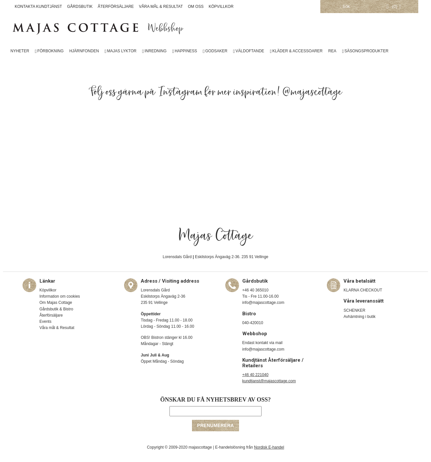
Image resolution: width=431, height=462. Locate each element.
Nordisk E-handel (269, 447)
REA (332, 51)
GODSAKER (216, 51)
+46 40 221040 (255, 374)
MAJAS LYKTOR (121, 51)
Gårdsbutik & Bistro (56, 309)
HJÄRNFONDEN (84, 51)
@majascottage (312, 92)
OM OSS (195, 6)
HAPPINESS (186, 51)
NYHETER (19, 51)
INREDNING (156, 51)
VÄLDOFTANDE (249, 51)
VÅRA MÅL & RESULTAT (161, 6)
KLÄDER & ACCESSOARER (297, 51)
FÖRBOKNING (50, 51)
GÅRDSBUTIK (80, 6)
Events (46, 321)
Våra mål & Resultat (57, 327)
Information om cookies (60, 296)
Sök (345, 6)
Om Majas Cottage (56, 302)
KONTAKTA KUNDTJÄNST (38, 6)
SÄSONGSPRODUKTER (366, 51)
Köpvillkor (48, 290)
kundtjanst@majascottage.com (269, 381)
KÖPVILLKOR (221, 6)
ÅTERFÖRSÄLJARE (116, 6)
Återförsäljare (51, 315)
